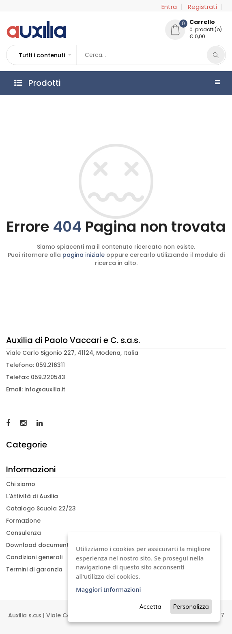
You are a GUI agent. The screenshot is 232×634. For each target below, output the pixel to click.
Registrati (202, 7)
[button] (45, 55)
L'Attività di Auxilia (32, 496)
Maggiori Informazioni (108, 589)
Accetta (150, 606)
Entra (169, 7)
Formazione (23, 521)
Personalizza (191, 606)
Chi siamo (20, 484)
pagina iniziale (83, 255)
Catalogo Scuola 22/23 (41, 508)
